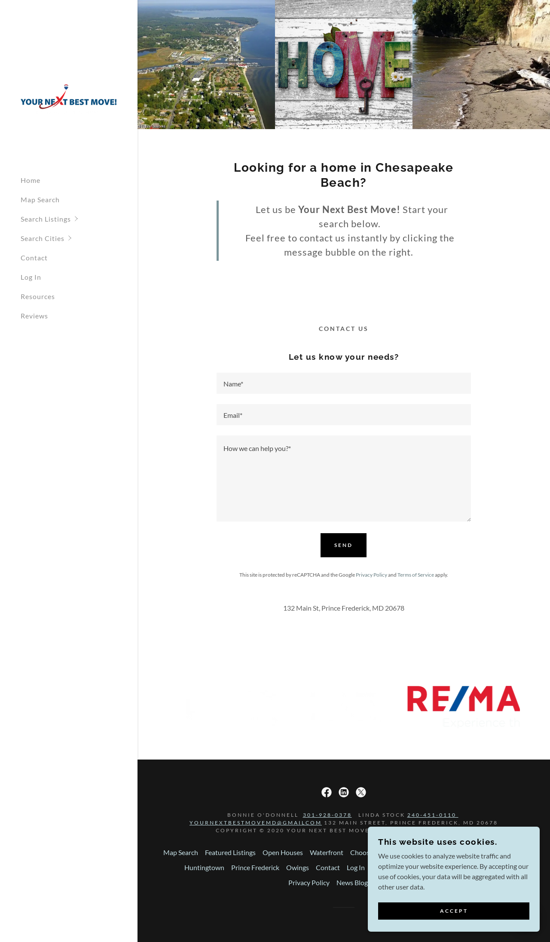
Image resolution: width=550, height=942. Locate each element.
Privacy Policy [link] (371, 574)
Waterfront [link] (326, 852)
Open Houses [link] (283, 852)
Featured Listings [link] (230, 852)
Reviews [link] (34, 316)
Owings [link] (297, 867)
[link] (69, 98)
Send (343, 545)
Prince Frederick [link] (255, 867)
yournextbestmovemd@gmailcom (255, 822)
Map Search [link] (40, 199)
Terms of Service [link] (415, 574)
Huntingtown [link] (204, 867)
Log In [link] (31, 277)
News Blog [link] (352, 882)
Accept (454, 929)
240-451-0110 (432, 815)
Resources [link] (38, 296)
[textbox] (344, 383)
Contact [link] (34, 257)
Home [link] (30, 180)
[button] (79, 219)
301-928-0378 (327, 815)
